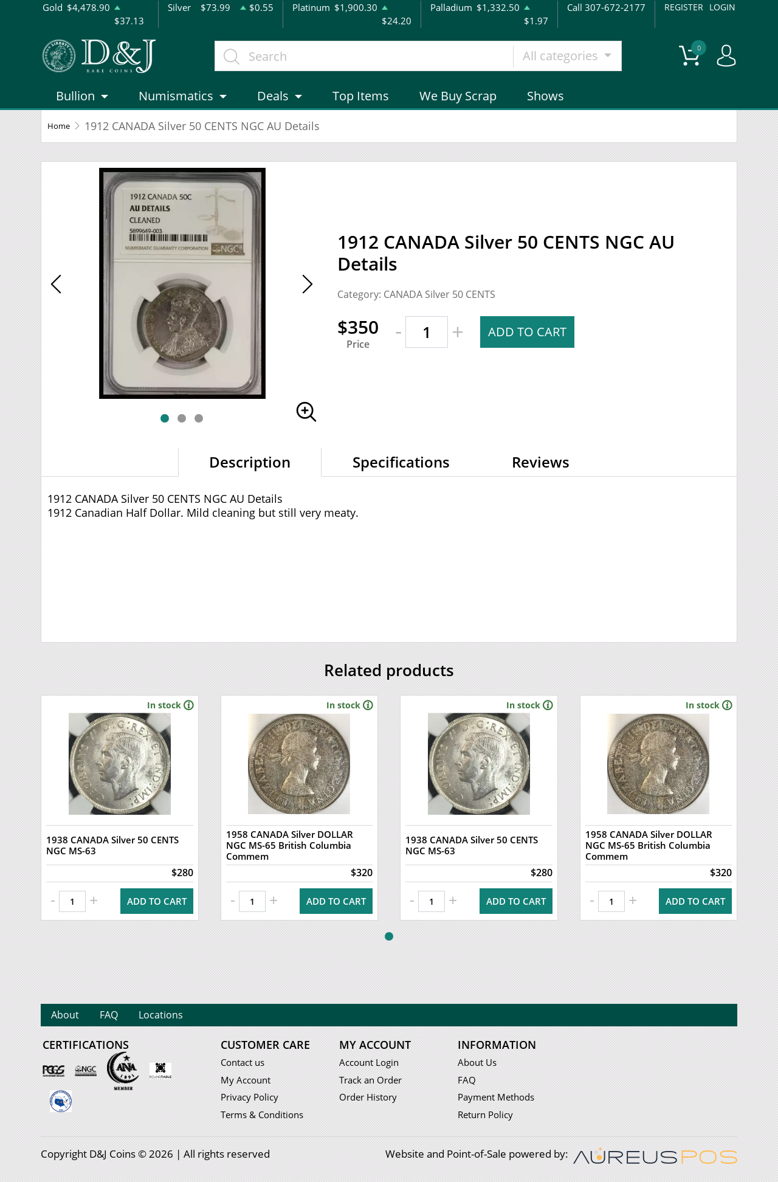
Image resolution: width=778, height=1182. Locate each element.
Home (62, 140)
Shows (545, 110)
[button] (164, 432)
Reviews (541, 476)
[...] (385, 62)
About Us (479, 1064)
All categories (584, 62)
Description (250, 476)
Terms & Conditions (267, 1117)
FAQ (132, 1016)
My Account (248, 1082)
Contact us (245, 1064)
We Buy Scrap (458, 110)
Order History (372, 1100)
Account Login (372, 1064)
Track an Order (374, 1082)
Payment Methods (501, 1100)
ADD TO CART (530, 345)
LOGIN (721, 7)
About (73, 1016)
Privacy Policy (252, 1100)
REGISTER (681, 7)
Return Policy (489, 1117)
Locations (201, 1016)
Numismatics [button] (176, 110)
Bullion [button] (75, 110)
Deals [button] (273, 110)
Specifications (401, 476)
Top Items (360, 110)
